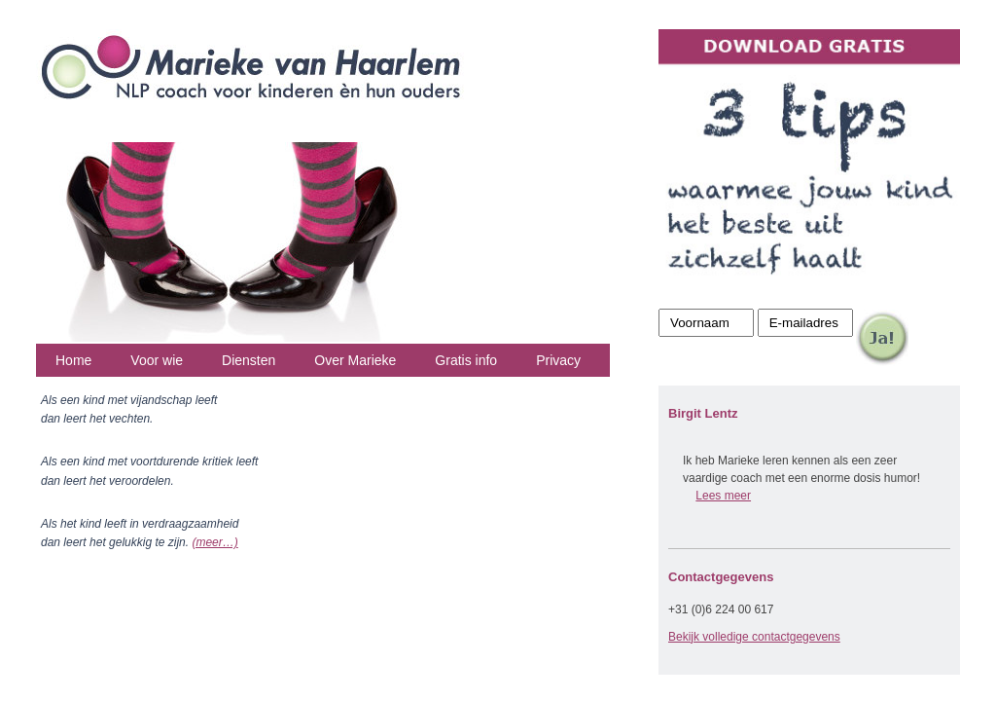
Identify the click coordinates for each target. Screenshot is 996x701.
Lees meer (723, 495)
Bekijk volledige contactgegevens (754, 637)
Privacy (558, 360)
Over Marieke (355, 360)
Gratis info (466, 360)
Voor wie (156, 360)
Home (73, 360)
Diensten (248, 360)
